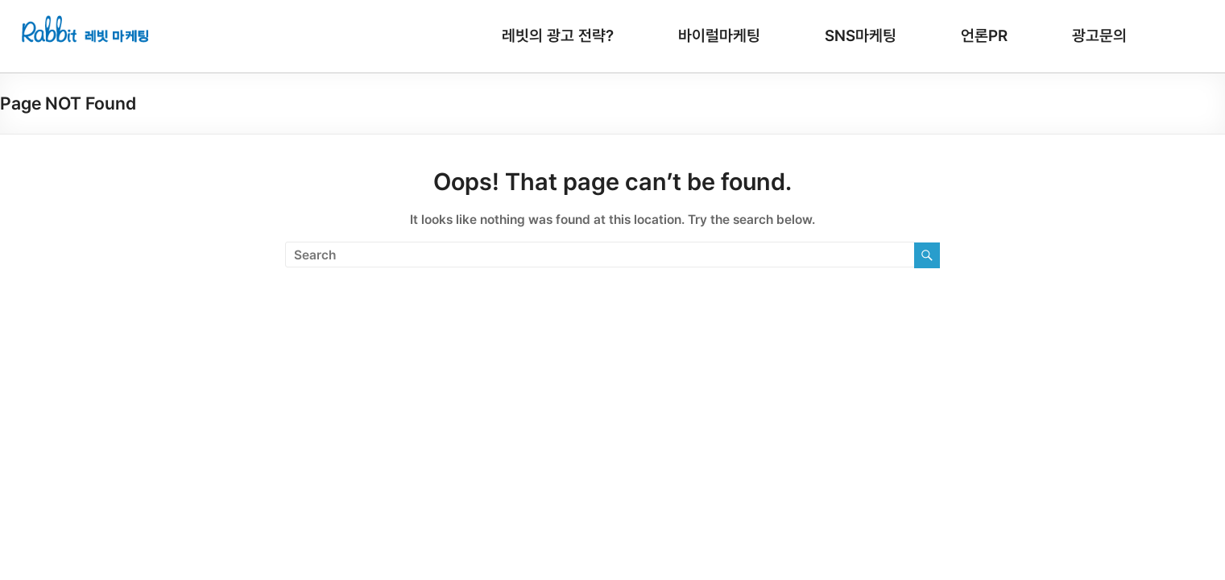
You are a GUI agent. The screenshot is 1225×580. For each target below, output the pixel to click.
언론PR (984, 35)
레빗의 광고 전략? (558, 35)
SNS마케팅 (860, 35)
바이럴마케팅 (719, 35)
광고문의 (1099, 35)
